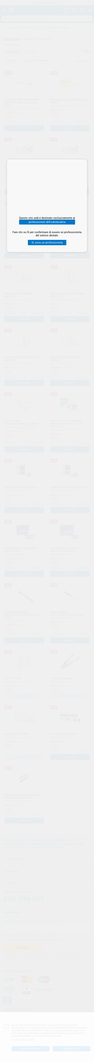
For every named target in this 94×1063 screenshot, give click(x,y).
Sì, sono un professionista (47, 242)
